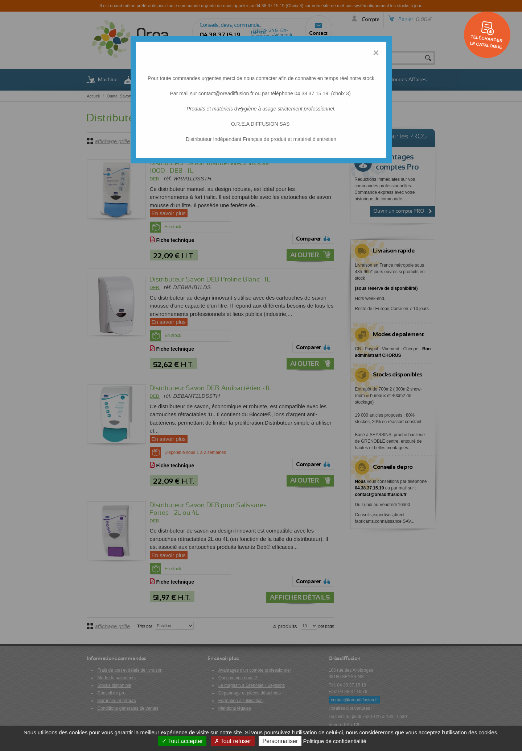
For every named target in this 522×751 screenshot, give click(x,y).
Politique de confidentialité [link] (334, 741)
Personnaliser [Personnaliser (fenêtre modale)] (280, 741)
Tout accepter (182, 741)
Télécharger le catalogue (486, 41)
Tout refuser (232, 741)
